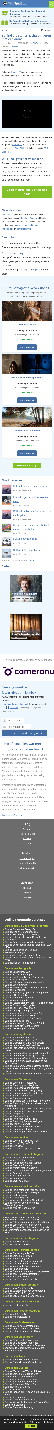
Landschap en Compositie (27, 430)
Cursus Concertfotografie (17, 972)
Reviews (27, 829)
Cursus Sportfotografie (16, 985)
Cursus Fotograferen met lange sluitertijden (26, 1222)
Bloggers (27, 892)
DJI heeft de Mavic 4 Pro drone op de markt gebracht (32, 513)
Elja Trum (37, 43)
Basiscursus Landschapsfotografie (22, 1219)
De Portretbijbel (27, 858)
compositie (18, 225)
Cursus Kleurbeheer (14, 990)
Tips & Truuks (27, 843)
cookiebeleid (47, 1422)
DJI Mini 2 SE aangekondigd (27, 550)
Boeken (27, 838)
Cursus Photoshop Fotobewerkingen (23, 1121)
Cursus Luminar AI (13, 1146)
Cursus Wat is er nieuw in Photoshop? (23, 1126)
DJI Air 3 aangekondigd (25, 539)
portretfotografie (24, 229)
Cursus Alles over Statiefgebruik (20, 963)
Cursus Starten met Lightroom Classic (23, 1040)
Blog (27, 824)
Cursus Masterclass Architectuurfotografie (25, 987)
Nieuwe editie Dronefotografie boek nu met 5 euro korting (31, 527)
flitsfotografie (7, 229)
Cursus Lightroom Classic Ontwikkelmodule (26, 1053)
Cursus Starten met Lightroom (19, 1037)
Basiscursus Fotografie (16, 952)
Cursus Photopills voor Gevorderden (23, 1362)
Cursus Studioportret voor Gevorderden (24, 1291)
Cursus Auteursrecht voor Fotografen (23, 1381)
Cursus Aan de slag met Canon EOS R (24, 1023)
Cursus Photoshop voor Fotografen (22, 1088)
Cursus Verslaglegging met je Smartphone (26, 992)
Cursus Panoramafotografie (18, 997)
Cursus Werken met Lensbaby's (20, 1168)
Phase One (17, 144)
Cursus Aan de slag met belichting (21, 934)
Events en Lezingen (14, 1405)
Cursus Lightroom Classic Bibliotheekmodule (27, 1066)
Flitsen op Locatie (27, 324)
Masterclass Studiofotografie (19, 1288)
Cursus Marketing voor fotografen (21, 1326)
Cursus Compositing (14, 1113)
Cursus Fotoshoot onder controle (21, 1263)
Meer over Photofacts (13, 815)
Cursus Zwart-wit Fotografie (18, 1173)
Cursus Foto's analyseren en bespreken (24, 982)
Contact (27, 888)
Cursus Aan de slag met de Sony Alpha (24, 1013)
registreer (37, 269)
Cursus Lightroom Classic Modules (22, 1045)
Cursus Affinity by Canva (17, 1387)
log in (26, 269)
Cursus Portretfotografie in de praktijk (23, 1261)
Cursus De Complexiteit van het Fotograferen (27, 1170)
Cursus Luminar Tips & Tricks (19, 1143)
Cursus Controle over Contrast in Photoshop (27, 1101)
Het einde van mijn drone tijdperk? (30, 486)
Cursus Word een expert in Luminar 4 (23, 1148)
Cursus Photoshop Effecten (18, 1129)
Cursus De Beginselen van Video (21, 1343)
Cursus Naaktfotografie (16, 1269)
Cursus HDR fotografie (16, 995)
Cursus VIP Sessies (14, 1397)
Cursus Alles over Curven (17, 1124)
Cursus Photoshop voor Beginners (22, 1085)
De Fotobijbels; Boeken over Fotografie (28, 21)
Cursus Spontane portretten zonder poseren (26, 1271)
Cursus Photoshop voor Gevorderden (23, 1093)
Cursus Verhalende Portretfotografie (22, 1266)
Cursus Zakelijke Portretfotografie (21, 1274)
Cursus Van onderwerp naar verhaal (22, 1163)
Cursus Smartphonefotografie (19, 1005)
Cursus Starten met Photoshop (20, 1083)
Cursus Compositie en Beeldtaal (20, 950)
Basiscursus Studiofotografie (19, 1293)
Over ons (27, 882)
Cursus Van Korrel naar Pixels (19, 1008)
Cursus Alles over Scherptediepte (21, 932)
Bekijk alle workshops (26, 465)
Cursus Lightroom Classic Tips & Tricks (24, 1055)
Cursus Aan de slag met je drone (21, 1379)
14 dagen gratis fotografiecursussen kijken (27, 192)
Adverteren (27, 897)
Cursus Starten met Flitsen (18, 1256)
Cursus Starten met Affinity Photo (21, 1384)
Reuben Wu (16, 72)
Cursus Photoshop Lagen (17, 1098)
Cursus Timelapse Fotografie (19, 1010)
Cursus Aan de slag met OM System (23, 1018)
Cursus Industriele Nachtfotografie (21, 1026)
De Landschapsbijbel (27, 863)
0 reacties (14, 46)
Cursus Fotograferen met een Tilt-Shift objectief (28, 1003)
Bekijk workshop (27, 347)
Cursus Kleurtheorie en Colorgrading (23, 1090)
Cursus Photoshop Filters (17, 1116)
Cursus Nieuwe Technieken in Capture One (26, 1402)
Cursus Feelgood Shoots (17, 1276)
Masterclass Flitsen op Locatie (27, 377)
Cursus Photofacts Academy (18, 1407)
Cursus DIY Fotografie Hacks (19, 1028)
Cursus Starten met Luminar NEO (21, 1141)
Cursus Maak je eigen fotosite (19, 1399)
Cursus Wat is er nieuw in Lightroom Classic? (27, 1073)
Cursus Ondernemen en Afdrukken (22, 1328)
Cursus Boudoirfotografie (17, 1258)
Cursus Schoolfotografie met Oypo (22, 1331)
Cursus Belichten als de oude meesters (24, 1296)
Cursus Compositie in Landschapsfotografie (26, 1227)
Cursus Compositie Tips (16, 1021)
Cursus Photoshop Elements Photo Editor (25, 1131)
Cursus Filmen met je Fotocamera (21, 1340)
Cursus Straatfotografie (16, 979)
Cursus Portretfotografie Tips (19, 1253)
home (6, 30)
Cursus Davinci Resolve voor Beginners (24, 1345)
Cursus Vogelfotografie (16, 1241)
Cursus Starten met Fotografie (19, 929)
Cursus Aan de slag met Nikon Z (20, 1015)
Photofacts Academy (29, 218)
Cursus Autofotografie (15, 1314)
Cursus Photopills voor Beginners (21, 1359)
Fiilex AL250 (20, 148)
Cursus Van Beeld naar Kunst (19, 1160)
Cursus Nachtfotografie (16, 1000)
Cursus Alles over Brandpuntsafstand (23, 955)
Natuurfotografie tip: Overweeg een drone (31, 499)
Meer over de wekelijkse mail (15, 704)
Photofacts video (27, 834)
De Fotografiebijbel (27, 868)
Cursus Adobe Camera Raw (18, 1095)
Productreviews (12, 1389)
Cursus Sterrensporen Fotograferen (22, 1225)
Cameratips (10, 939)
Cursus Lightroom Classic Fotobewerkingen (26, 1058)
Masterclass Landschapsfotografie (21, 1217)
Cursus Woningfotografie (17, 1317)
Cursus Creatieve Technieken (19, 1157)
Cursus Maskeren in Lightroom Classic (24, 1043)
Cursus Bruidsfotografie (16, 1305)
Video (49, 30)
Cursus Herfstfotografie (16, 1195)
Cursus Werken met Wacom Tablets (22, 1371)
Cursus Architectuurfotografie (19, 974)
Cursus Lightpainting (14, 1178)
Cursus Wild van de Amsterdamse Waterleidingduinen (21, 1204)
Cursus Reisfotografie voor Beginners (23, 977)
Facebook (12, 707)
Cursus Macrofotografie (16, 1197)
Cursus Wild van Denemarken (19, 1208)
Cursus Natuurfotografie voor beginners (24, 1190)
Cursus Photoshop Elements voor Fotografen (27, 1108)
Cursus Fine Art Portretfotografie (20, 1279)
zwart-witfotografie (32, 225)
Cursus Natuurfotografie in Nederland (23, 1200)
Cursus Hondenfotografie (17, 1244)
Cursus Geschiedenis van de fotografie (24, 942)
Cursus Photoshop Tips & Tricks (20, 1119)
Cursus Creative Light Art (17, 1181)
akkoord (31, 1426)
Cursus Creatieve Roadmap (18, 1165)
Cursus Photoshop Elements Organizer (24, 1111)
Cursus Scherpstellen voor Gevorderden (25, 937)
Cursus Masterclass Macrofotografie (22, 1192)
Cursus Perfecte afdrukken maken (21, 1376)
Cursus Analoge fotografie (17, 1175)
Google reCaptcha (9, 711)
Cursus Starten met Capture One (21, 1374)
